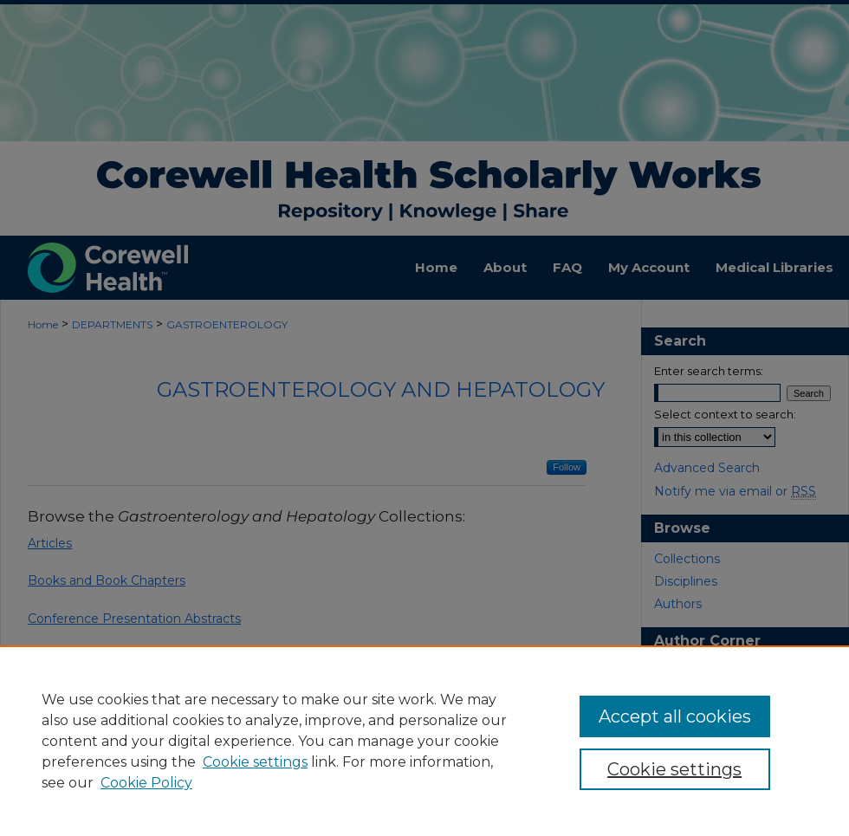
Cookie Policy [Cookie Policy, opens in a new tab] (146, 782)
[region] (424, 740)
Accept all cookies (675, 716)
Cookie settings (255, 762)
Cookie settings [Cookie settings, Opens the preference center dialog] (674, 769)
